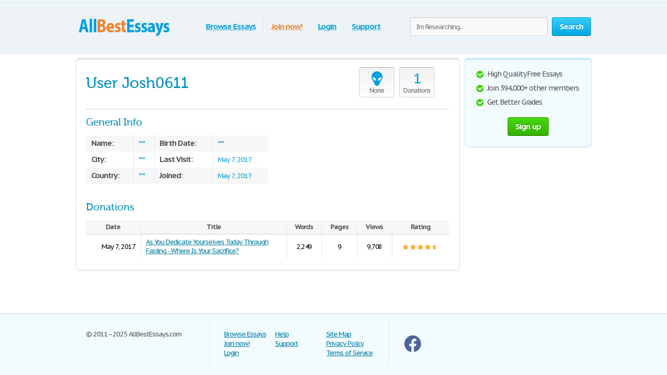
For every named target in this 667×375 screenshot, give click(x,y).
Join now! (286, 26)
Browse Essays (230, 26)
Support (366, 26)
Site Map (338, 334)
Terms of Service (349, 352)
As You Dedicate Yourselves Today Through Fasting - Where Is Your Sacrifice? (207, 246)
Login (327, 26)
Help (282, 334)
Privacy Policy (345, 343)
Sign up (528, 126)
